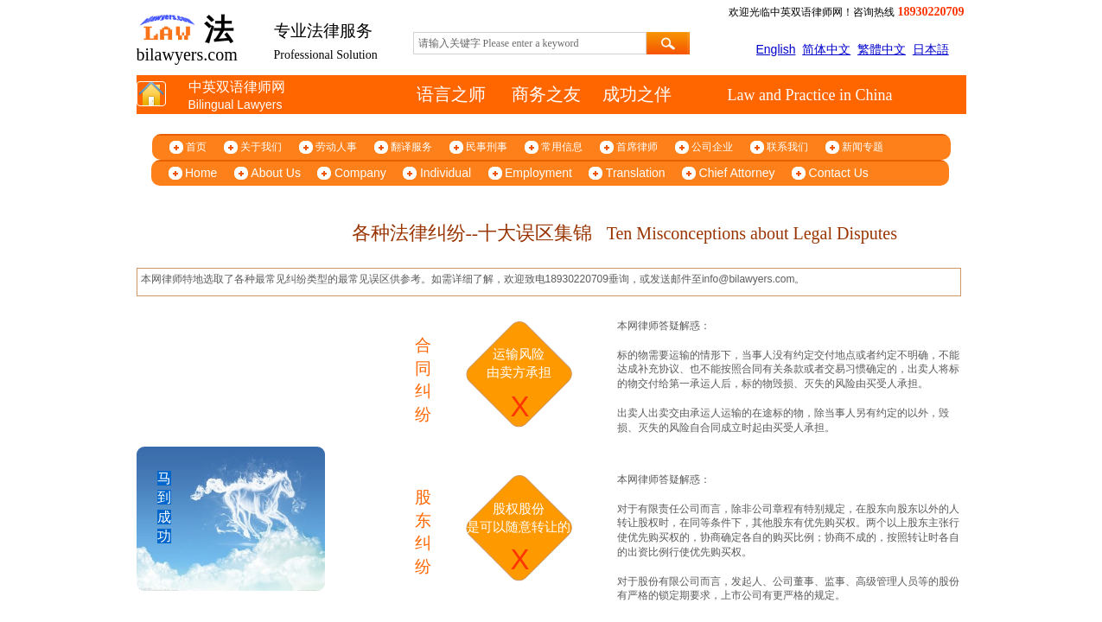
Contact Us (839, 173)
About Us (276, 173)
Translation (636, 173)
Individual (445, 173)
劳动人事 (336, 147)
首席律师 (637, 147)
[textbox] (530, 43)
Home (201, 173)
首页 (196, 147)
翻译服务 (411, 147)
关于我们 (261, 147)
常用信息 (562, 147)
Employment (538, 173)
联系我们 (787, 147)
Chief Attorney (737, 173)
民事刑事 (486, 147)
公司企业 (712, 147)
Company (360, 173)
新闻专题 (862, 147)
